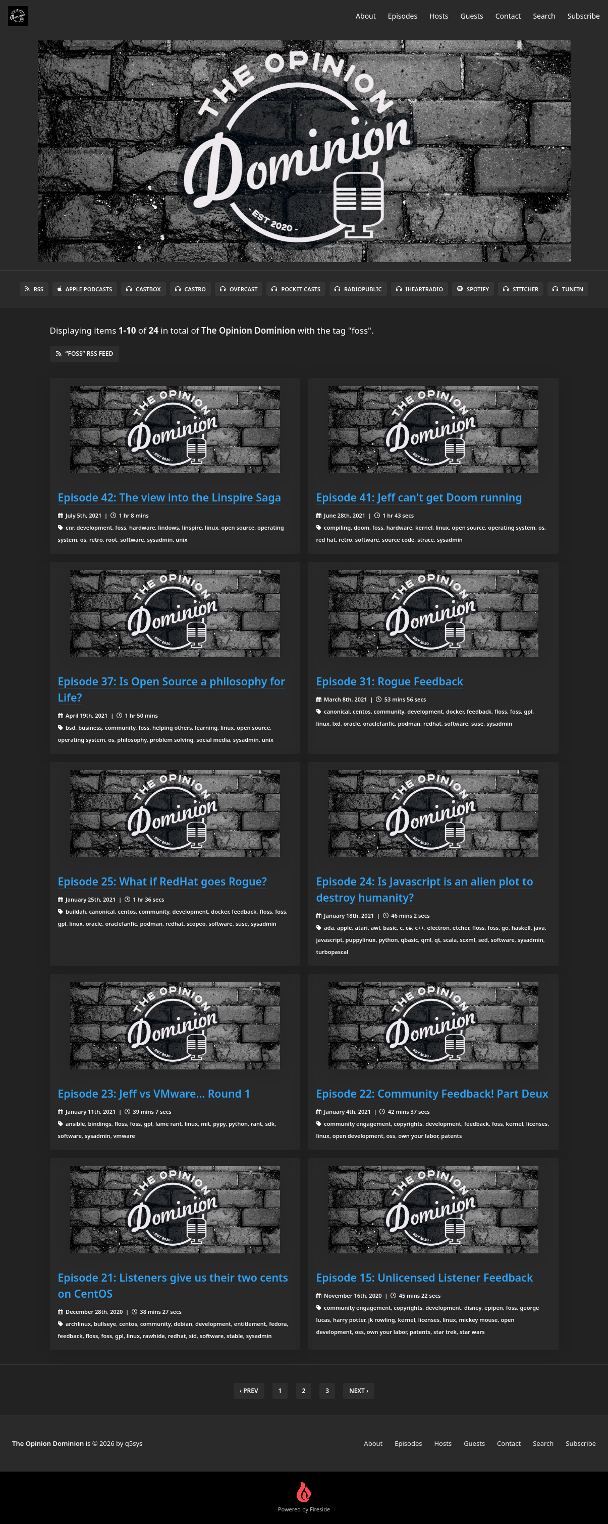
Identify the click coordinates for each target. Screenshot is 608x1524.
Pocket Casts (295, 289)
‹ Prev (249, 1390)
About (366, 16)
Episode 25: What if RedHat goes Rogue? (162, 881)
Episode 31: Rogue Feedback (390, 681)
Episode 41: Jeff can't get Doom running (419, 497)
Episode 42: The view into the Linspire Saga (170, 497)
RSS (34, 289)
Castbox (143, 289)
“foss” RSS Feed (85, 353)
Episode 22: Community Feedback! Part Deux (432, 1093)
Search (544, 16)
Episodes (402, 16)
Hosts (438, 16)
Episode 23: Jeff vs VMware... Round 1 (154, 1093)
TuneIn (567, 289)
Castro (190, 289)
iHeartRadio (420, 289)
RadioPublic (358, 289)
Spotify (473, 289)
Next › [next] (358, 1390)
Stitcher (520, 289)
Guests (472, 16)
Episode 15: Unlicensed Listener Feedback (424, 1277)
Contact (508, 16)
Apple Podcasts (85, 289)
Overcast (238, 289)
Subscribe (584, 16)
